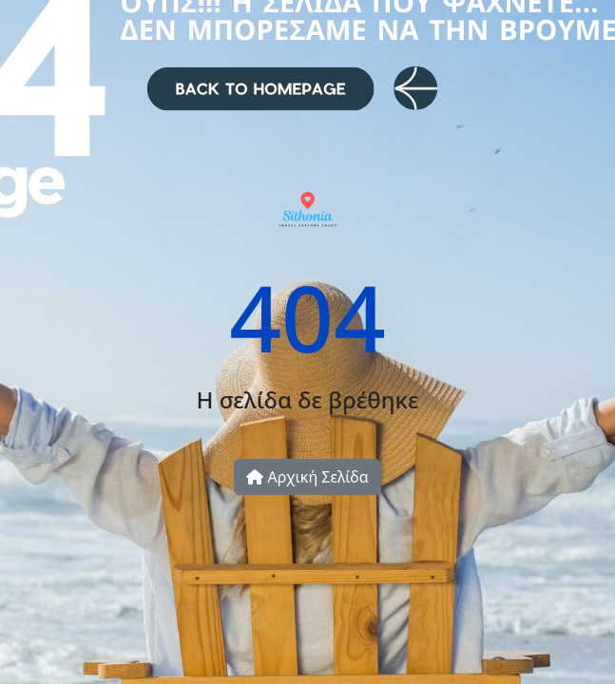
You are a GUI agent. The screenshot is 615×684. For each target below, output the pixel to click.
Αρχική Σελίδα (307, 476)
